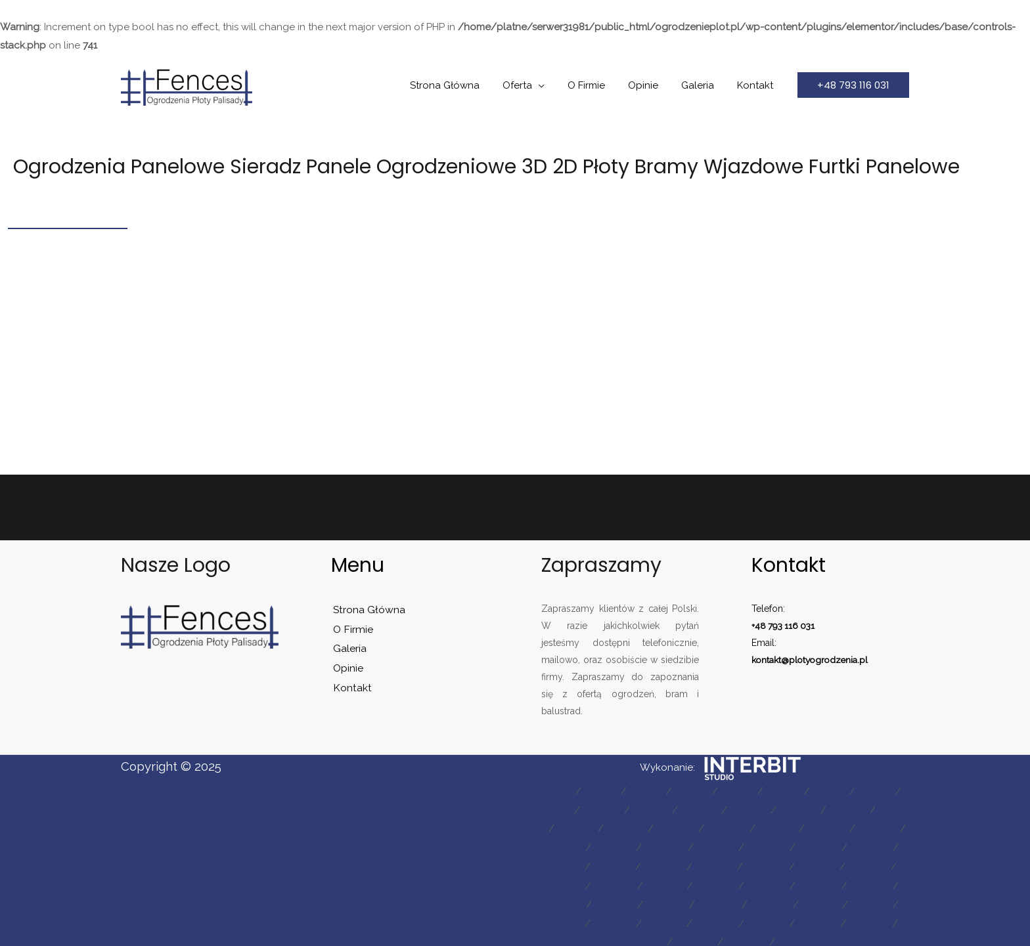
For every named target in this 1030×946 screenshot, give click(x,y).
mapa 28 (767, 845)
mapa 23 (879, 826)
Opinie (651, 85)
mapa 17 (573, 826)
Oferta (532, 85)
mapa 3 (645, 790)
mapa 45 (872, 882)
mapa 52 (873, 900)
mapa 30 (871, 845)
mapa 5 (738, 790)
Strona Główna (462, 85)
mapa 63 (799, 936)
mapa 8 (877, 790)
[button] (853, 85)
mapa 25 (612, 845)
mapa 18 (624, 826)
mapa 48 (665, 900)
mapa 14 (799, 809)
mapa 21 (777, 826)
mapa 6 (785, 790)
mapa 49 (719, 900)
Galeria (702, 85)
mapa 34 (663, 863)
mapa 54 (612, 918)
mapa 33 (612, 863)
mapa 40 (613, 882)
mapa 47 (613, 900)
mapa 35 (715, 863)
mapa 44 (820, 882)
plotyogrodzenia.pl (831, 660)
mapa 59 (871, 918)
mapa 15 (849, 809)
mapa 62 (746, 936)
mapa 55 (664, 918)
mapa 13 (749, 809)
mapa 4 (691, 790)
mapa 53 (561, 918)
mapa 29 (819, 845)
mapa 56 (715, 918)
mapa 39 (560, 882)
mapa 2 (599, 790)
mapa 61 (695, 936)
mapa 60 (642, 936)
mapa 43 (768, 882)
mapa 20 (726, 826)
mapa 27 (716, 845)
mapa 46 (561, 900)
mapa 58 (819, 918)
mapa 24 (560, 845)
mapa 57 (768, 918)
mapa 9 (551, 809)
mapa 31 (561, 863)
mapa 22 (828, 826)
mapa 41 (664, 882)
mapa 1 (554, 790)
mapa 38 (870, 863)
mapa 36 (767, 863)
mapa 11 (650, 809)
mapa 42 (716, 882)
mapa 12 (699, 809)
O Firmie (597, 85)
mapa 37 (819, 863)
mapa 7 (831, 790)
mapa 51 (822, 900)
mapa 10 (600, 809)
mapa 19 (675, 826)
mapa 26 (663, 845)
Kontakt (756, 85)
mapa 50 (771, 900)
